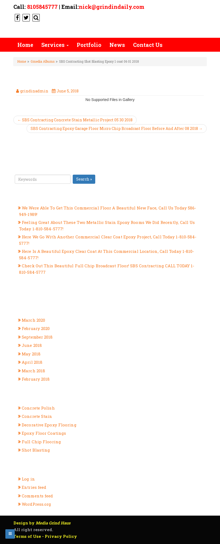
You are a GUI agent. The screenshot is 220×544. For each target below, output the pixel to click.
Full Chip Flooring (41, 441)
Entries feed (34, 487)
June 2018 (32, 345)
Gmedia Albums (42, 61)
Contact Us (148, 44)
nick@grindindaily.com (111, 6)
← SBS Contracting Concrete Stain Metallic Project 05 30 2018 (75, 119)
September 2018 (37, 337)
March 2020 (33, 320)
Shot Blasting (36, 450)
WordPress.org (36, 504)
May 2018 (31, 354)
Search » (84, 179)
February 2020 (36, 328)
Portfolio (89, 44)
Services (55, 44)
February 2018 (36, 379)
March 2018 (33, 370)
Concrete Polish (38, 408)
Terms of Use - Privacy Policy (45, 536)
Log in (28, 479)
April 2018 (32, 362)
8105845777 (42, 6)
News (117, 44)
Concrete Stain (37, 416)
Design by (42, 523)
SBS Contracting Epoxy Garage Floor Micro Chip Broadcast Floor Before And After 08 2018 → (117, 128)
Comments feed (37, 495)
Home (25, 44)
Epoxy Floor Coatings (44, 433)
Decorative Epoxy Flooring (49, 424)
